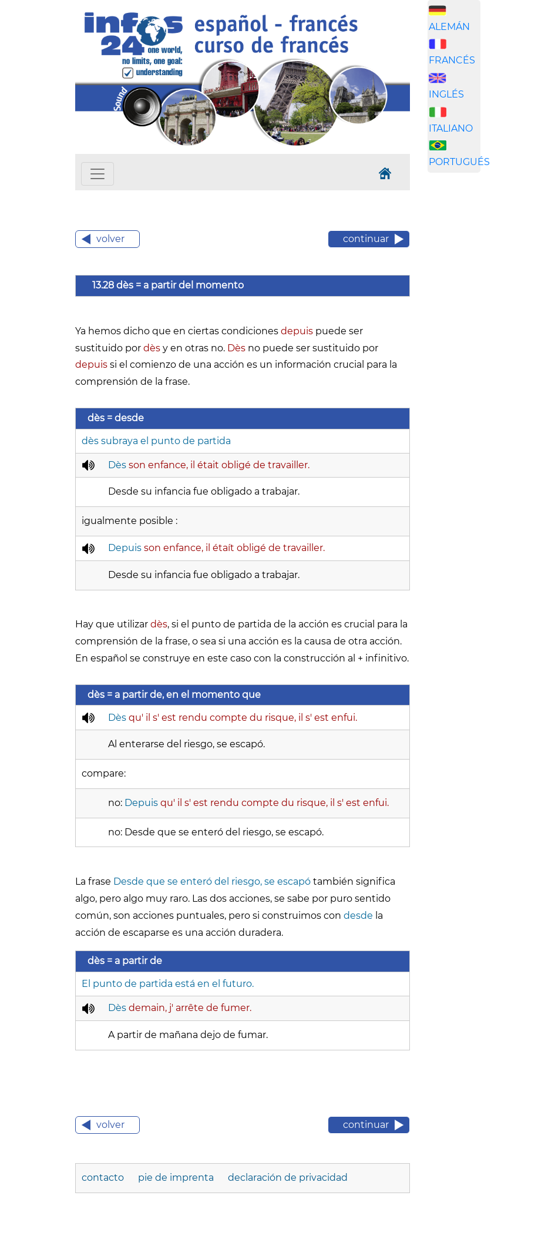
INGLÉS (446, 94)
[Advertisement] (483, 366)
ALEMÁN (449, 26)
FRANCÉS (452, 60)
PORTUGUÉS (459, 161)
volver (110, 238)
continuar (366, 238)
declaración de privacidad (288, 1177)
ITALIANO (451, 128)
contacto (104, 1177)
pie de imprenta (177, 1177)
